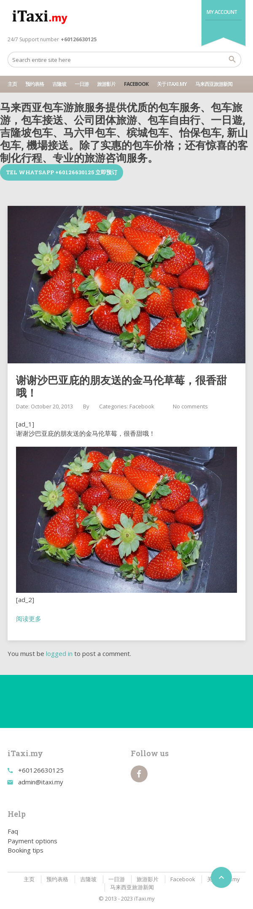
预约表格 (34, 84)
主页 (12, 84)
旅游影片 (106, 84)
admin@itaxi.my (40, 782)
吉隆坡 (59, 84)
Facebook (136, 84)
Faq (13, 831)
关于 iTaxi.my (172, 84)
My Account (222, 12)
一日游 (82, 84)
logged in (59, 653)
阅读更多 (28, 618)
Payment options (32, 841)
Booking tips (25, 850)
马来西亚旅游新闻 (213, 84)
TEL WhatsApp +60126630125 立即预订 (61, 172)
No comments (190, 406)
